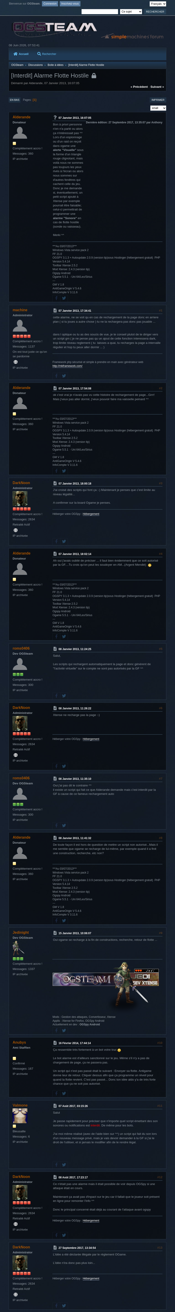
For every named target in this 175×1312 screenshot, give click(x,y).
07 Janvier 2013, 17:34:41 (75, 310)
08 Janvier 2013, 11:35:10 (75, 778)
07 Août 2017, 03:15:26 (73, 1106)
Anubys (19, 1042)
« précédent (139, 86)
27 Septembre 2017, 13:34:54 (77, 1248)
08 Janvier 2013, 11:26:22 (75, 708)
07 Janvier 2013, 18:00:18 (75, 483)
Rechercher (46, 54)
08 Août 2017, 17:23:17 (73, 1177)
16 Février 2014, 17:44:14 (75, 1043)
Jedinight (21, 932)
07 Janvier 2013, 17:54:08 (75, 388)
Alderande (21, 117)
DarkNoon (21, 483)
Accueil (20, 54)
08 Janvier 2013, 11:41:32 (75, 838)
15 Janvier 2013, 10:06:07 (75, 933)
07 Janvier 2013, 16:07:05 (75, 117)
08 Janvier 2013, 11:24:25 (75, 649)
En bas (14, 100)
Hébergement (91, 514)
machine (20, 310)
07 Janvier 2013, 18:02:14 (75, 554)
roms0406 (21, 648)
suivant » (157, 86)
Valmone (20, 1105)
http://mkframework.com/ (67, 366)
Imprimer (158, 100)
